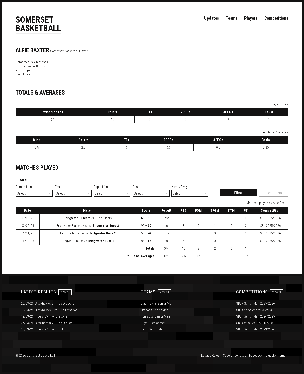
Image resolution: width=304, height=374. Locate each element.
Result (137, 187)
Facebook (255, 356)
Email (283, 356)
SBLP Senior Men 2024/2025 (255, 317)
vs (88, 218)
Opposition (101, 187)
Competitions (276, 18)
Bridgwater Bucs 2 (33, 66)
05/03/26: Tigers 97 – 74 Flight (42, 329)
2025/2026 (270, 218)
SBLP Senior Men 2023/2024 (255, 329)
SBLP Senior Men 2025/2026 (255, 304)
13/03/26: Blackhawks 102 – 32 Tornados (49, 310)
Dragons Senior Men (154, 310)
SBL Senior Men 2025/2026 (254, 310)
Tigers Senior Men (153, 323)
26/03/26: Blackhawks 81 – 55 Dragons (47, 304)
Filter (238, 193)
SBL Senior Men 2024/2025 (254, 323)
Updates (211, 18)
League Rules (210, 356)
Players (251, 18)
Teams (232, 18)
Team (58, 187)
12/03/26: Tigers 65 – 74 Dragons (44, 317)
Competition (24, 187)
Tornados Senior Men (155, 317)
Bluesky (271, 356)
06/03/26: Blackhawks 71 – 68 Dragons (47, 323)
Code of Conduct (234, 356)
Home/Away (179, 187)
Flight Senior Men (152, 329)
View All (65, 292)
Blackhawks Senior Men (157, 304)
